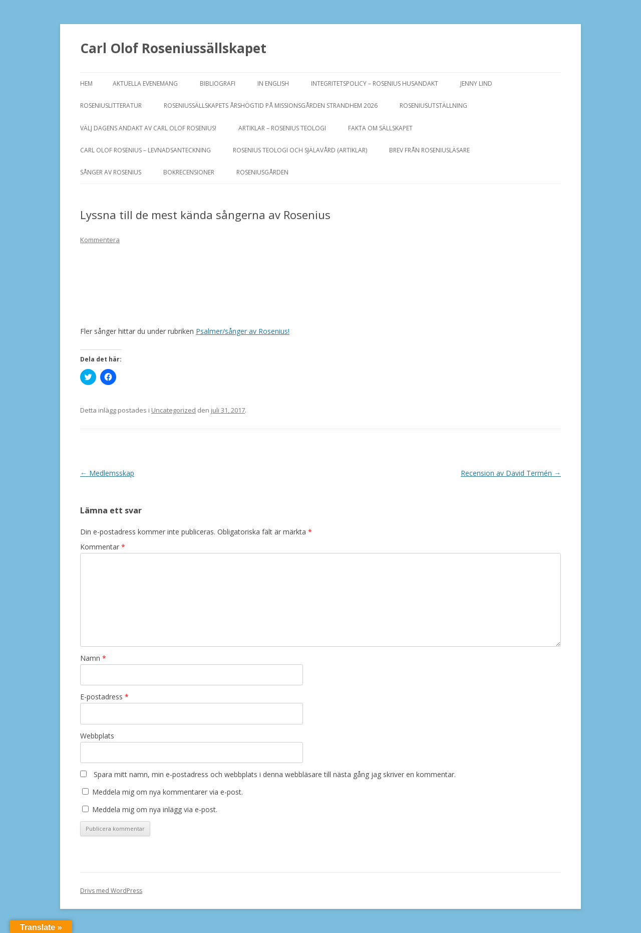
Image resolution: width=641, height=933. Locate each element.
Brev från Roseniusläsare (429, 150)
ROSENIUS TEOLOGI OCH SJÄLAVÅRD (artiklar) (300, 150)
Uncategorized (173, 410)
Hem (86, 83)
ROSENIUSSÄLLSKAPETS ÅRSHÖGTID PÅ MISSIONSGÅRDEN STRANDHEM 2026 (271, 105)
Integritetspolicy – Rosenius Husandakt (374, 83)
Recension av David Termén (511, 473)
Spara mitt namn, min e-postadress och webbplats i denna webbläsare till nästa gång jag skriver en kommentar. (275, 774)
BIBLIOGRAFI (217, 83)
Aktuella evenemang (145, 83)
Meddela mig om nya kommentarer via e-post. (167, 792)
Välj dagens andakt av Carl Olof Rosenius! (148, 128)
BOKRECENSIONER (188, 172)
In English (273, 83)
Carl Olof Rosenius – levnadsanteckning (145, 150)
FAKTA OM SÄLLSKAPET (380, 128)
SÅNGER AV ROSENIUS (110, 172)
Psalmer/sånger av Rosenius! (242, 331)
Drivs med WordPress (111, 890)
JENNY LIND (476, 83)
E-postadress (104, 696)
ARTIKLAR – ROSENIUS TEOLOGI (282, 128)
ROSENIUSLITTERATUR (111, 105)
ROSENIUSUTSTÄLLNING (433, 105)
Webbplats (97, 735)
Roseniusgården (262, 172)
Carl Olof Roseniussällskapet (173, 48)
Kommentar (102, 546)
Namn (93, 658)
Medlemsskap (107, 473)
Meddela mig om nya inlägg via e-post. (154, 809)
